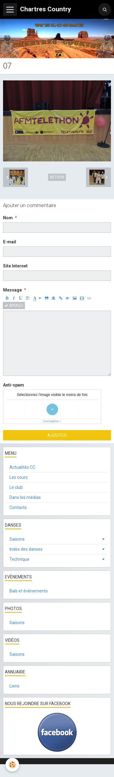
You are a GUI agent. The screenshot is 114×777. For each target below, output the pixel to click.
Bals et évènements (28, 590)
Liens (14, 685)
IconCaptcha (51, 421)
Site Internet (15, 265)
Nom (8, 217)
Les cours (18, 477)
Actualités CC (22, 467)
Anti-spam (13, 385)
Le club (16, 487)
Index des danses (26, 549)
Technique (19, 559)
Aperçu (14, 305)
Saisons (17, 539)
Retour (57, 177)
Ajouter (57, 435)
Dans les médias (25, 497)
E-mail (9, 241)
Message (12, 290)
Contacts (18, 507)
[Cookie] (12, 765)
